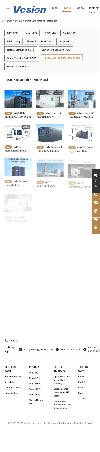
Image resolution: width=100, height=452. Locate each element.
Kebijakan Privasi (82, 422)
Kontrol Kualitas (12, 387)
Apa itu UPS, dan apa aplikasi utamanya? (62, 380)
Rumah (53, 7)
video (80, 7)
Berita (81, 387)
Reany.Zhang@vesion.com (36, 349)
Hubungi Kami (11, 393)
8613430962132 (68, 349)
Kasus (81, 393)
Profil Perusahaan (13, 376)
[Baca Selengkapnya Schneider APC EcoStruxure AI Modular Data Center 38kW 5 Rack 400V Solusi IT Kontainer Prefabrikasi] (50, 100)
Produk (66, 7)
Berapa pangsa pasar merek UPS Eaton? (62, 392)
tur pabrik (9, 382)
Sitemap (82, 398)
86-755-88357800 (91, 349)
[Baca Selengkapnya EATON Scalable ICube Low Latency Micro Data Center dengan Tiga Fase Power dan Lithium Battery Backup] (50, 136)
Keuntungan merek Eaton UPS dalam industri (62, 404)
